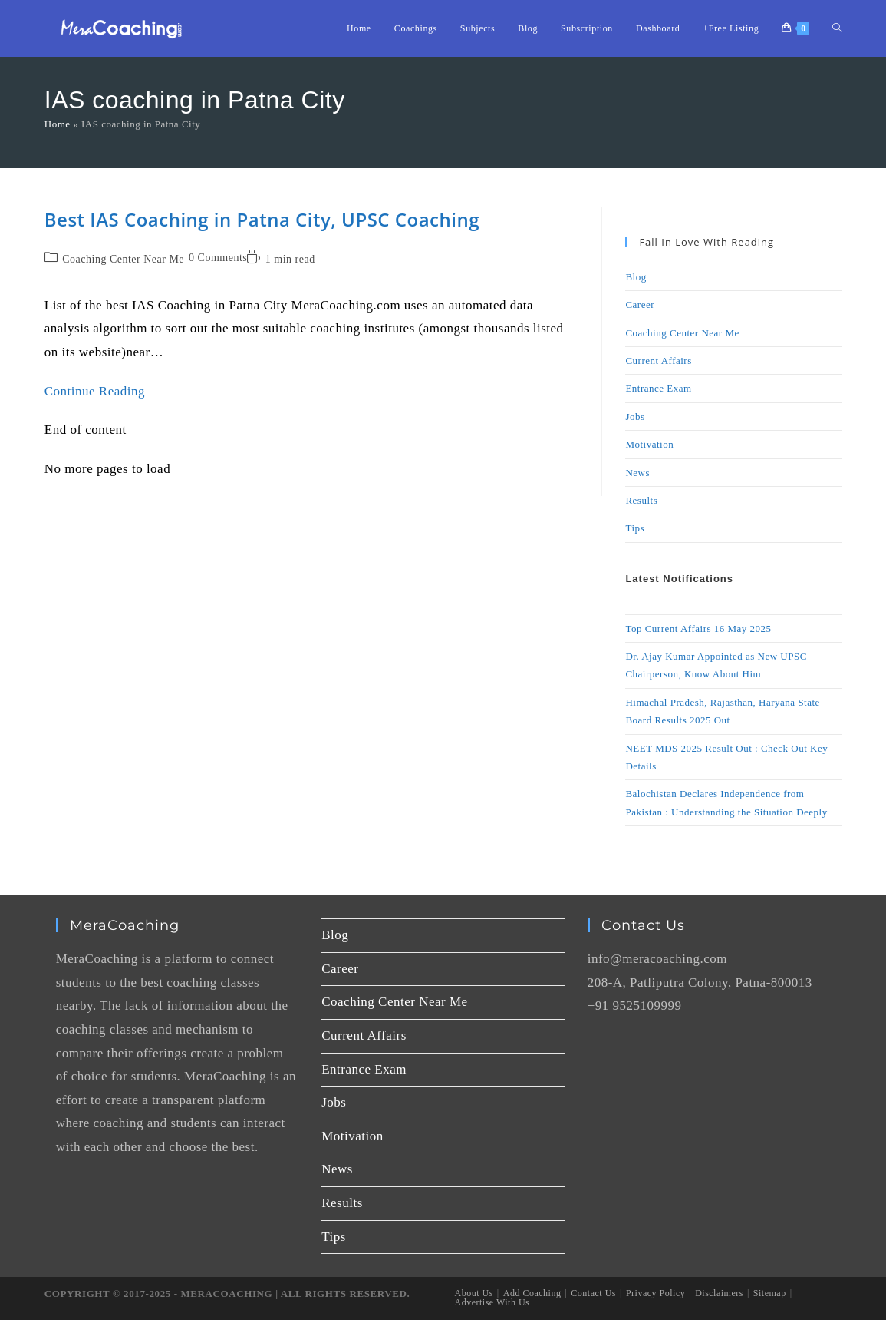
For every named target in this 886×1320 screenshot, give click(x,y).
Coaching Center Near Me (123, 259)
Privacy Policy (655, 1293)
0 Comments (218, 257)
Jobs (634, 416)
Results (641, 500)
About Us (474, 1293)
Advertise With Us (492, 1302)
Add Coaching (532, 1293)
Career (639, 304)
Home (57, 124)
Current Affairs (658, 360)
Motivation (649, 444)
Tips (634, 528)
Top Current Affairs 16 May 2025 (698, 628)
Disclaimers (719, 1293)
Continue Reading (94, 391)
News (637, 472)
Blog (635, 277)
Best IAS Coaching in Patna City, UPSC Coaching (261, 219)
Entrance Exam (658, 388)
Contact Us (593, 1293)
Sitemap (769, 1293)
